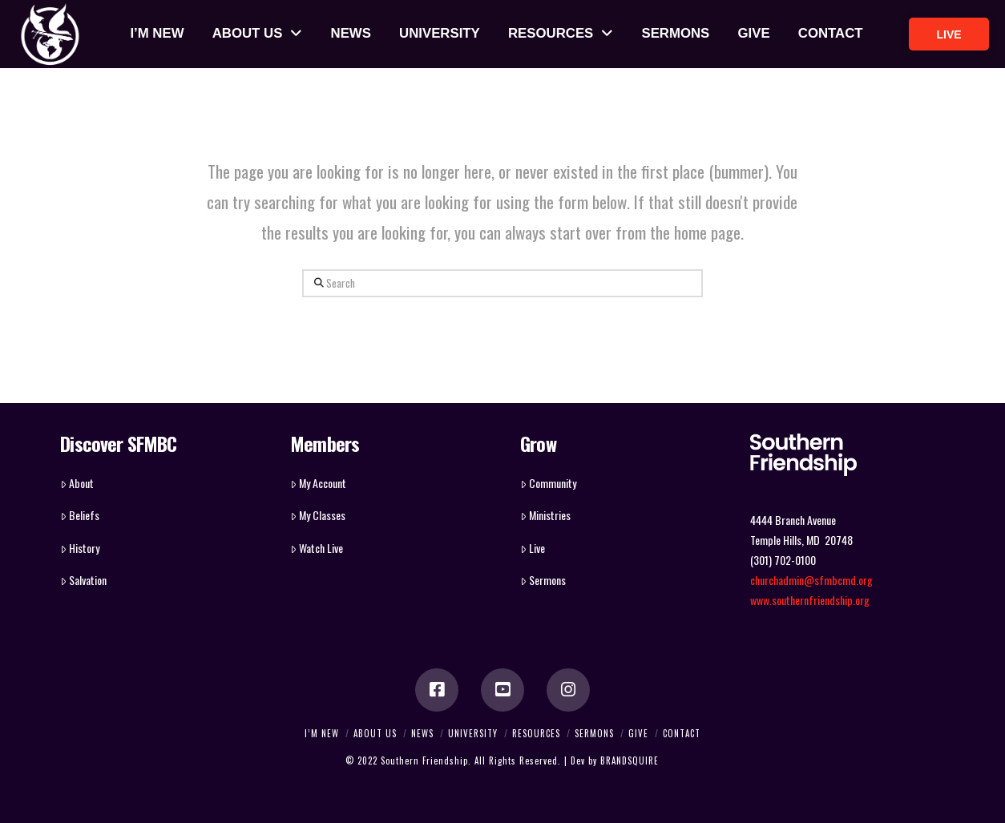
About (77, 482)
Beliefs (79, 514)
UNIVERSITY (473, 733)
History (79, 547)
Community (548, 482)
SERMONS (594, 733)
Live (532, 547)
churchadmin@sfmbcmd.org (811, 579)
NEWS (422, 733)
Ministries (545, 514)
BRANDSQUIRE (629, 760)
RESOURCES (536, 733)
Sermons (543, 579)
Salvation (83, 579)
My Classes (317, 514)
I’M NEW (322, 733)
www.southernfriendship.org (810, 599)
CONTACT (681, 733)
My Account (318, 482)
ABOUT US (375, 733)
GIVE (638, 733)
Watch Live (316, 547)
